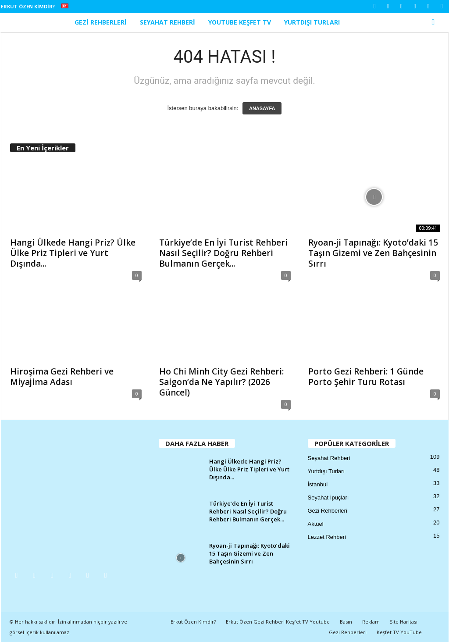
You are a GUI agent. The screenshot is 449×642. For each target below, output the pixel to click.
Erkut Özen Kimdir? (28, 6)
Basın (346, 621)
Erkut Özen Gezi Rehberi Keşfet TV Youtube (278, 621)
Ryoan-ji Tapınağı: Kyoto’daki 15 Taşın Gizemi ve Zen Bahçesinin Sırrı (373, 253)
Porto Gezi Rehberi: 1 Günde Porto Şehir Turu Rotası (366, 377)
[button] (435, 22)
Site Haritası (403, 621)
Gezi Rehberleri (101, 22)
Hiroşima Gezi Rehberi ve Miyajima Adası (62, 377)
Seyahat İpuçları (328, 497)
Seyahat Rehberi (167, 22)
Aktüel (316, 524)
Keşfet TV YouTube (399, 632)
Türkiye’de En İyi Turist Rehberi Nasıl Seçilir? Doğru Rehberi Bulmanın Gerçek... (223, 253)
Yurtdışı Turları (312, 22)
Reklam (371, 621)
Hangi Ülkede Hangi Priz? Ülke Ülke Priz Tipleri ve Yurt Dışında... (72, 253)
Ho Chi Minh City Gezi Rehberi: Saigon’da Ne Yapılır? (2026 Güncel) (221, 382)
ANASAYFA (262, 108)
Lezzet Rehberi (327, 537)
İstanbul (318, 484)
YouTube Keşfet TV (239, 22)
